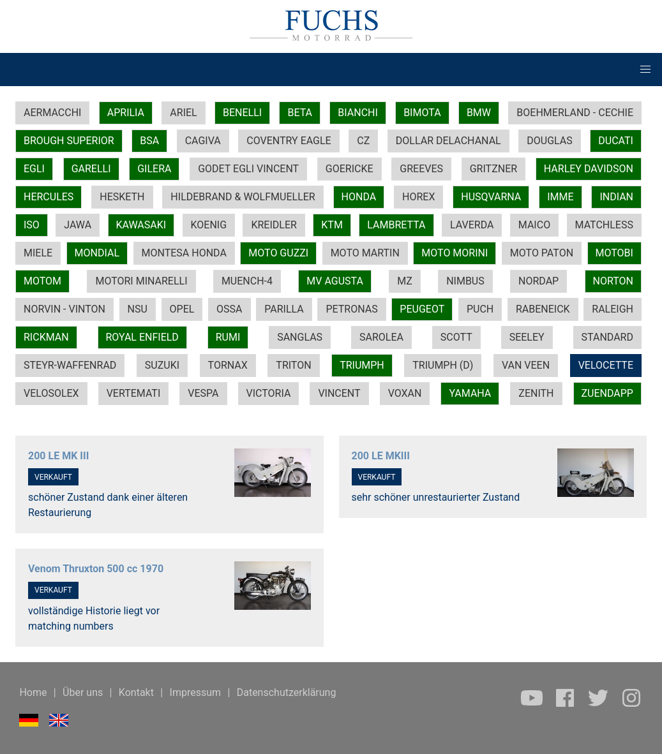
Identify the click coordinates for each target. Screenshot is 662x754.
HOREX (418, 197)
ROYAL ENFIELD (142, 337)
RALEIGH (612, 309)
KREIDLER (273, 225)
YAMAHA (470, 393)
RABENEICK (543, 309)
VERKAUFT (53, 477)
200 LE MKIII (381, 456)
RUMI (228, 337)
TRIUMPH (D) (442, 365)
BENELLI (242, 113)
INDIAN (616, 197)
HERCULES (48, 197)
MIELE (38, 253)
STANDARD (607, 337)
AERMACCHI (52, 113)
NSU (137, 309)
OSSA (229, 309)
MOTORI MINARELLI (141, 281)
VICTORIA (268, 393)
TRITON (293, 365)
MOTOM (42, 281)
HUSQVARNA (491, 197)
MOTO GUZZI (278, 253)
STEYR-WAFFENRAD (70, 365)
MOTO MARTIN (365, 253)
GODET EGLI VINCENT (248, 169)
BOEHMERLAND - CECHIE (574, 113)
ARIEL (183, 113)
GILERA (154, 169)
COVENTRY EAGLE (288, 141)
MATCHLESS (604, 225)
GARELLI (91, 169)
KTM (332, 225)
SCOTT (456, 337)
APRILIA (125, 113)
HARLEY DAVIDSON (588, 169)
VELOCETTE (605, 365)
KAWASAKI (141, 225)
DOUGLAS (549, 141)
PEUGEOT (422, 309)
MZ (404, 281)
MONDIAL (97, 253)
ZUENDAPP (607, 393)
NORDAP (538, 281)
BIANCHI (358, 113)
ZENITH (535, 393)
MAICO (534, 225)
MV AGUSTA (334, 281)
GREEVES (421, 169)
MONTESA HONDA (184, 253)
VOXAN (405, 393)
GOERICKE (349, 169)
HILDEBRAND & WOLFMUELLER (242, 197)
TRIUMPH (362, 365)
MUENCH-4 (247, 281)
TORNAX (228, 365)
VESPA (203, 393)
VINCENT (339, 393)
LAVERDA (471, 225)
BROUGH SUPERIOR (69, 141)
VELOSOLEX (51, 393)
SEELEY (527, 337)
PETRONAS (351, 309)
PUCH (480, 309)
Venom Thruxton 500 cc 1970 (95, 569)
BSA (149, 141)
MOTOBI (614, 253)
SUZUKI (162, 365)
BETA (299, 113)
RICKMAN (46, 337)
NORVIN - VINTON (64, 309)
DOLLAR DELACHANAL (448, 141)
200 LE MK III (58, 456)
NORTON (613, 281)
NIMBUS (465, 281)
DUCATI (615, 141)
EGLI (34, 169)
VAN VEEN (526, 365)
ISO (32, 225)
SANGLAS (299, 337)
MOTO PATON (541, 253)
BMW (479, 113)
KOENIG (209, 225)
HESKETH (122, 197)
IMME (560, 197)
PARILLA (283, 309)
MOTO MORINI (454, 253)
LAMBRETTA (396, 225)
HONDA (359, 197)
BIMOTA (421, 113)
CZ (363, 141)
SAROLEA (381, 337)
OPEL (182, 309)
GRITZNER (493, 169)
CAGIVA (203, 141)
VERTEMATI (134, 393)
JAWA (77, 225)
